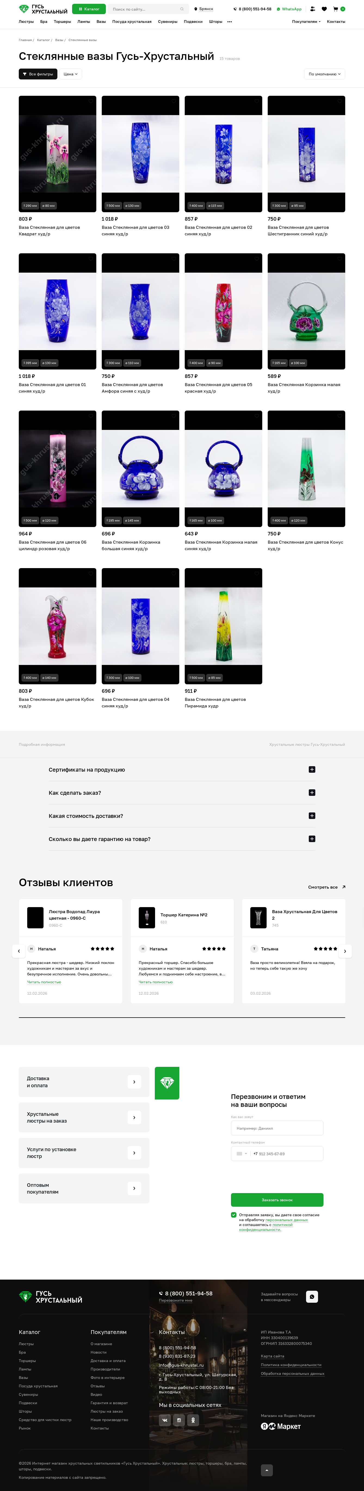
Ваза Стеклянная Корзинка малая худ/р (304, 388)
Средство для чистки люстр (45, 1419)
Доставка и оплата (108, 1360)
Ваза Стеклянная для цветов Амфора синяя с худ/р (132, 388)
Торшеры (27, 1360)
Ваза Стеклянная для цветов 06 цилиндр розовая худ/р (53, 545)
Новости (99, 1352)
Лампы (25, 1369)
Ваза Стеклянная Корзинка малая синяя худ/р (221, 545)
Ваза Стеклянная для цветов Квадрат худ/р (49, 230)
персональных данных (287, 1219)
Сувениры (28, 1394)
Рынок (25, 1428)
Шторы (25, 1411)
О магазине (101, 1343)
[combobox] (244, 1154)
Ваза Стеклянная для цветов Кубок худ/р (56, 702)
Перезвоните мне (175, 1300)
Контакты (336, 21)
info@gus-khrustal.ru (181, 1365)
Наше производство (109, 1419)
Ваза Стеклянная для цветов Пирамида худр (215, 702)
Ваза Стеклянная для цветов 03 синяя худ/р (135, 230)
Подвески (28, 1402)
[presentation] (272, 1186)
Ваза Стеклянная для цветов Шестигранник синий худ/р (298, 230)
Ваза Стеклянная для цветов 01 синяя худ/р (52, 388)
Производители (105, 1369)
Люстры (26, 1343)
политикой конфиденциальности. (266, 1227)
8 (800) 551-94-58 (177, 1347)
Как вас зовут (242, 1117)
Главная (25, 40)
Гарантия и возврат (109, 1402)
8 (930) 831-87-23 (177, 1356)
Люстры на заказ (107, 1411)
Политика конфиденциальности (291, 1364)
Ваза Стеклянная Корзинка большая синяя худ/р (131, 545)
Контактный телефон (248, 1142)
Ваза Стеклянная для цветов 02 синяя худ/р (218, 230)
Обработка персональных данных (293, 1373)
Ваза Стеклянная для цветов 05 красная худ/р (218, 388)
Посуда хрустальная (38, 1386)
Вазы (59, 40)
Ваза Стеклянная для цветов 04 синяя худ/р (135, 702)
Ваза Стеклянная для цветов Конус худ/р (305, 545)
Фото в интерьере (108, 1377)
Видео (96, 1394)
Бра (22, 1352)
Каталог (43, 40)
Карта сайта (272, 1356)
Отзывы (98, 1386)
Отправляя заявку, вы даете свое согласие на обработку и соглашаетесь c (279, 1222)
